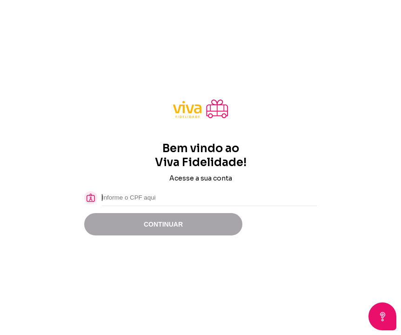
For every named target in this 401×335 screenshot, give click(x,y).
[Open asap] (382, 316)
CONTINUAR (163, 224)
